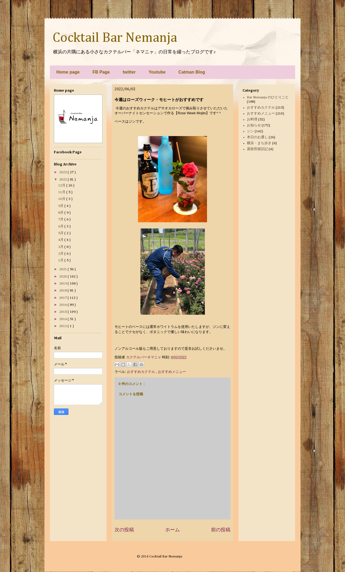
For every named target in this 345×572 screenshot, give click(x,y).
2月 (61, 253)
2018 (63, 290)
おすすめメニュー (172, 372)
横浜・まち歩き (259, 143)
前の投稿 (220, 529)
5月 (61, 233)
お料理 (252, 119)
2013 (63, 326)
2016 (63, 305)
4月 (61, 240)
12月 (62, 185)
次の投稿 (124, 529)
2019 (63, 283)
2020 (63, 276)
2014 (63, 319)
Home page (68, 72)
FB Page (101, 72)
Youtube (157, 72)
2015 (63, 312)
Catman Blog (191, 72)
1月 (61, 260)
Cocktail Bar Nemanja (115, 38)
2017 (63, 298)
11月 (62, 192)
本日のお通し (257, 137)
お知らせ (254, 125)
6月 (61, 226)
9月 (61, 206)
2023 (63, 172)
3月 (61, 247)
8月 (61, 212)
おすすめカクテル (141, 372)
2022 (63, 179)
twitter (129, 72)
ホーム (172, 529)
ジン (250, 131)
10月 (62, 199)
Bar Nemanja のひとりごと (268, 97)
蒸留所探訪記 (257, 149)
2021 (63, 269)
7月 (61, 219)
